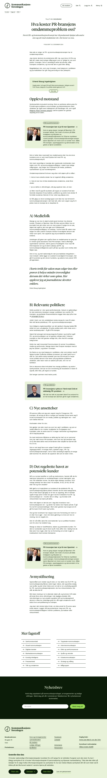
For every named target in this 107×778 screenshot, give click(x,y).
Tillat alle (15, 771)
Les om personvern (63, 772)
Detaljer (30, 771)
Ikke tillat (47, 771)
